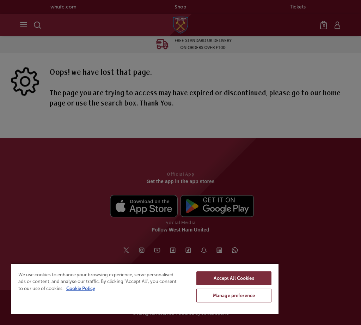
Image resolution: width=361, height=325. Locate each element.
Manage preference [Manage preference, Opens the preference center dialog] (234, 295)
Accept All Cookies (234, 278)
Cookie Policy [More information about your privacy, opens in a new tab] (80, 288)
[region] (145, 288)
